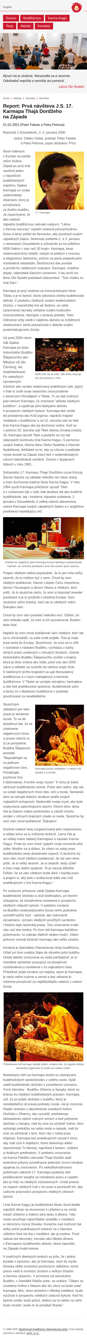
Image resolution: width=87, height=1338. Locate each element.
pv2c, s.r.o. (33, 1333)
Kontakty (44, 26)
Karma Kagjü (57, 18)
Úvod (6, 98)
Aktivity (25, 26)
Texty (9, 26)
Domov (11, 18)
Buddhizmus (32, 18)
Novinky (30, 98)
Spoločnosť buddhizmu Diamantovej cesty (43, 1329)
